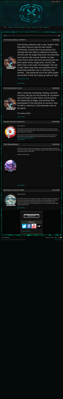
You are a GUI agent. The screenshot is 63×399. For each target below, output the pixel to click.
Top (58, 237)
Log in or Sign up (55, 1)
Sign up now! (31, 216)
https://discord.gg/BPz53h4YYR (25, 138)
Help (52, 237)
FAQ (40, 27)
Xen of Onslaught (5, 237)
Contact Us (46, 27)
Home (5, 27)
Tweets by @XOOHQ (26, 231)
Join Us (16, 27)
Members (22, 27)
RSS (61, 237)
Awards (28, 27)
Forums (10, 27)
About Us (34, 27)
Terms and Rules (58, 239)
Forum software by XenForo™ (13, 239)
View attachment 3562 (23, 78)
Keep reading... (21, 83)
